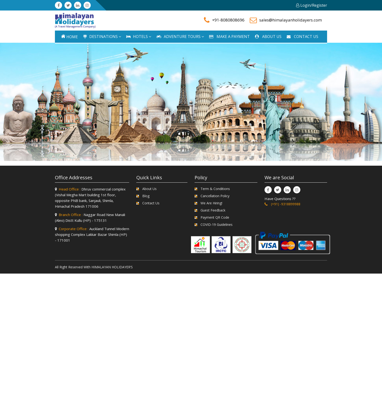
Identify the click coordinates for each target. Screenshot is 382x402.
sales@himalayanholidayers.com (290, 20)
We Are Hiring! (211, 203)
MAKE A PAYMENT (229, 36)
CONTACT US (302, 36)
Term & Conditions (215, 188)
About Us (149, 188)
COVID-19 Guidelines (217, 224)
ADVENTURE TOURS (180, 36)
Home (69, 36)
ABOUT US (268, 36)
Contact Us (150, 203)
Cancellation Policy (215, 196)
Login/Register (311, 5)
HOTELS (138, 36)
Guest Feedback (213, 210)
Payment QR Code (215, 217)
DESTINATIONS (102, 36)
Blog (145, 196)
